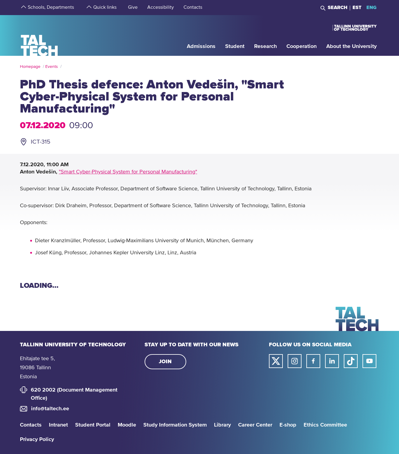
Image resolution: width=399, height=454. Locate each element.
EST (357, 7)
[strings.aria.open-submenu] (23, 7)
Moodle (127, 425)
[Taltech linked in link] (332, 361)
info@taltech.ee (50, 408)
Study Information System (175, 425)
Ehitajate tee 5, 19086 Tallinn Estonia (37, 367)
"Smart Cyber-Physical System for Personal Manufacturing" (128, 172)
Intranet (58, 425)
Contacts (31, 425)
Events (51, 67)
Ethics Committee (325, 425)
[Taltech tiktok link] (351, 361)
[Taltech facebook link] (313, 361)
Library (222, 425)
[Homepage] (39, 35)
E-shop (287, 425)
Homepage (30, 67)
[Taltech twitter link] (276, 361)
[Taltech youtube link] (369, 361)
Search (337, 7)
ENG (371, 7)
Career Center (255, 425)
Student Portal (92, 425)
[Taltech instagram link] (295, 361)
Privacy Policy (37, 439)
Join (165, 361)
